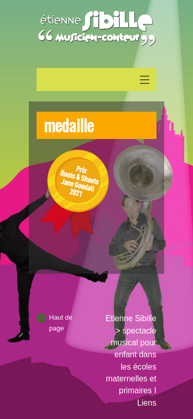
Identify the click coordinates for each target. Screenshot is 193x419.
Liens (146, 402)
